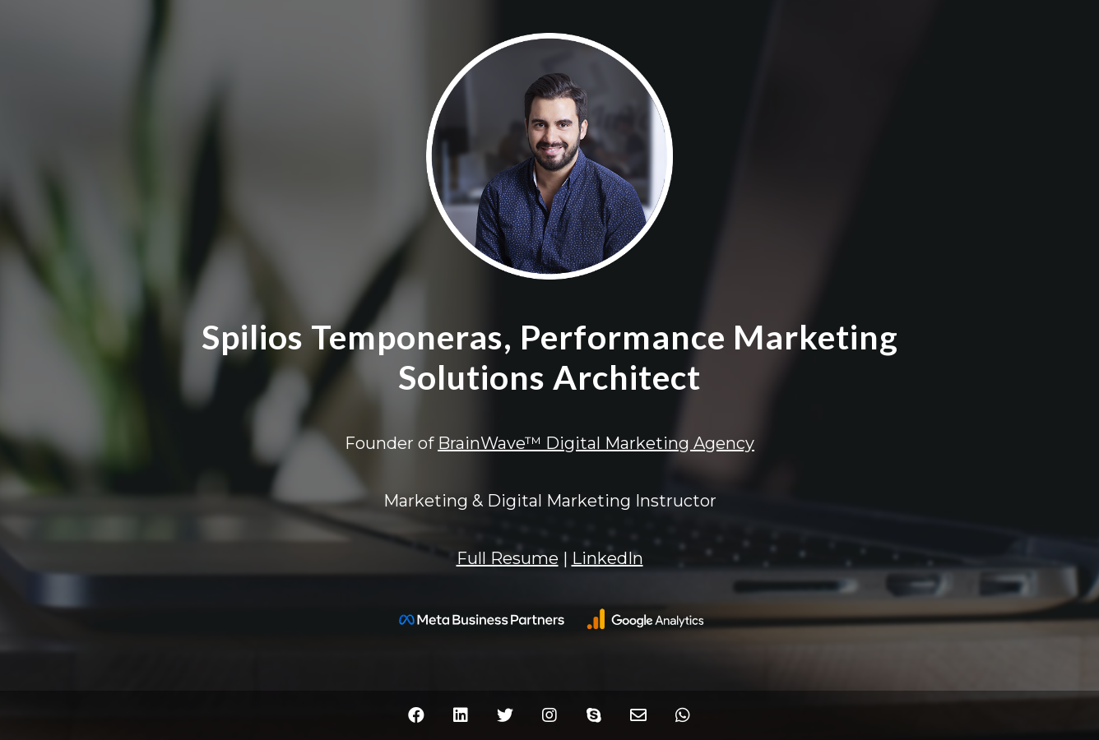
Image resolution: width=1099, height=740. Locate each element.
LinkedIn (607, 558)
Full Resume (508, 558)
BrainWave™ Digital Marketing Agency (596, 443)
